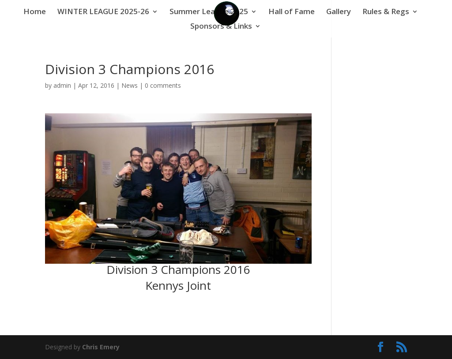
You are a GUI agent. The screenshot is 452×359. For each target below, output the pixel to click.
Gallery (338, 12)
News (129, 85)
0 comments (163, 85)
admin (62, 85)
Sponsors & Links (221, 27)
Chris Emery (101, 347)
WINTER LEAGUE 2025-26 (103, 12)
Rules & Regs (385, 12)
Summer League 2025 (209, 12)
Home (34, 12)
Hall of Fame (291, 12)
